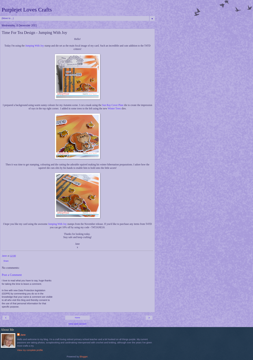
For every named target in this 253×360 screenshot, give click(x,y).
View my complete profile (30, 350)
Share (6, 261)
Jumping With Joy (34, 45)
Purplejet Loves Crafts (27, 9)
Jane (23, 335)
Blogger (84, 356)
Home (77, 318)
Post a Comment (12, 275)
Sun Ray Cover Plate (112, 105)
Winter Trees (114, 108)
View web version (77, 324)
